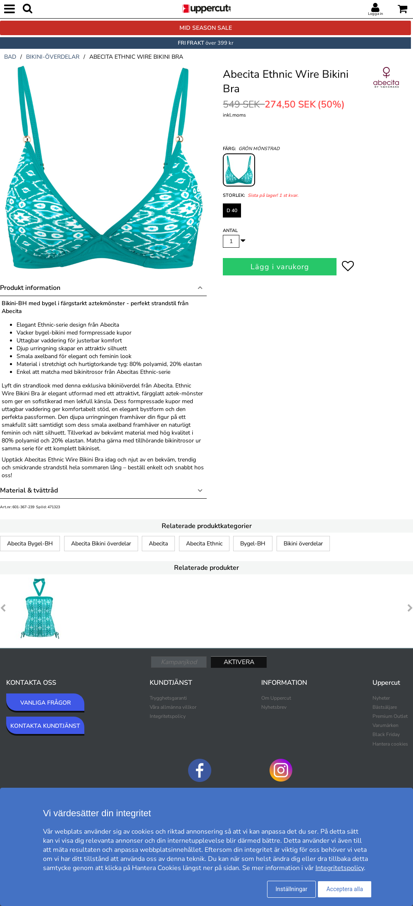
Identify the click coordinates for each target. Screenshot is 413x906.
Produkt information (30, 287)
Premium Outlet (390, 716)
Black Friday (386, 734)
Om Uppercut (276, 698)
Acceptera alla (344, 889)
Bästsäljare (384, 707)
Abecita (158, 543)
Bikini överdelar (303, 543)
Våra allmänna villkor (173, 707)
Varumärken (385, 725)
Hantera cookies (390, 744)
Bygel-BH (252, 543)
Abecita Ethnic (204, 543)
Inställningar (292, 889)
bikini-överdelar (52, 57)
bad (10, 57)
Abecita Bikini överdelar (101, 543)
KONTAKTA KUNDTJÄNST (45, 726)
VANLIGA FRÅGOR (45, 703)
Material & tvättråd (29, 490)
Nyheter (381, 698)
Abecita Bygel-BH (30, 543)
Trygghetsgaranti (168, 698)
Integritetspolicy (168, 716)
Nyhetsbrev (273, 707)
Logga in (375, 13)
